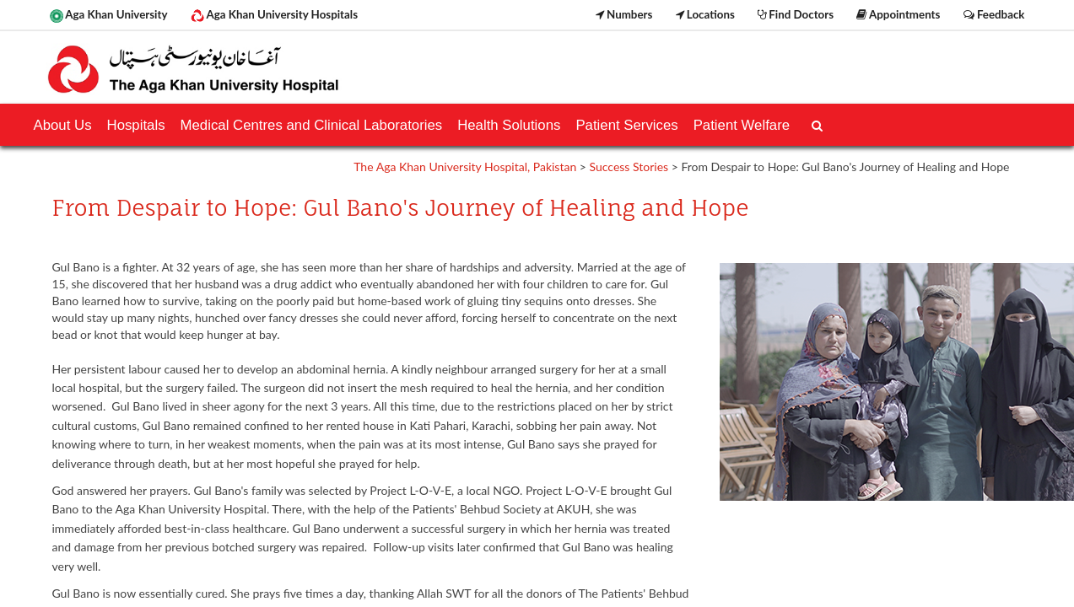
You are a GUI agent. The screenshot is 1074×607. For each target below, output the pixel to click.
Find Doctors (796, 14)
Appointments (898, 14)
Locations (705, 14)
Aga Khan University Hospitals (274, 15)
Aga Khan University (109, 15)
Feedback (994, 14)
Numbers (624, 14)
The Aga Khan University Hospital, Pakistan (465, 166)
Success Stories (629, 166)
